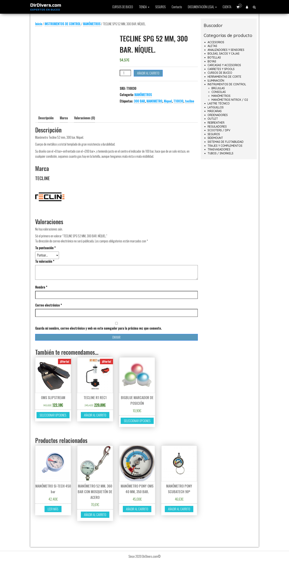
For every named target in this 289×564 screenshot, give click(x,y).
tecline (189, 101)
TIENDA (144, 6)
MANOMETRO (154, 101)
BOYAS (212, 61)
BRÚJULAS (218, 88)
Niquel (168, 101)
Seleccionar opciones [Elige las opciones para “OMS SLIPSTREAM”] (53, 415)
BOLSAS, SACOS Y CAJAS (223, 53)
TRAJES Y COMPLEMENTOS (225, 146)
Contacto (177, 6)
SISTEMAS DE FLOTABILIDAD (226, 142)
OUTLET (213, 119)
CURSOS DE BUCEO (122, 6)
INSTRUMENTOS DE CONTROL (63, 24)
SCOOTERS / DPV (219, 130)
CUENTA (227, 6)
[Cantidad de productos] (125, 73)
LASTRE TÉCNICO (219, 103)
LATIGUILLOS (216, 107)
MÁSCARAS (215, 111)
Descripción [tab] (46, 118)
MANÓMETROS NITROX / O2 (229, 100)
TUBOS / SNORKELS (220, 153)
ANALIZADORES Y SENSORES (226, 50)
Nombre (41, 287)
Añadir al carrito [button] (95, 415)
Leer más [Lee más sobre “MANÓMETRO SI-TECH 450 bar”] (53, 509)
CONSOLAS (218, 92)
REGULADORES (217, 126)
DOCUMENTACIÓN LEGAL (202, 6)
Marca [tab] (64, 118)
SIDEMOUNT (215, 138)
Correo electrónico (48, 305)
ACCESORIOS (216, 42)
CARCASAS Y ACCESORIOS (224, 65)
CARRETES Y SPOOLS (221, 69)
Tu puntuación (45, 248)
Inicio (38, 24)
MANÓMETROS (92, 24)
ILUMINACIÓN (216, 80)
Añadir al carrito (148, 73)
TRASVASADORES (219, 149)
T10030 (178, 101)
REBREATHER (216, 122)
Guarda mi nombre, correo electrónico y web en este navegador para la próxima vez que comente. (98, 328)
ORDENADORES (218, 115)
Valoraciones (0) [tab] (84, 118)
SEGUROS (160, 6)
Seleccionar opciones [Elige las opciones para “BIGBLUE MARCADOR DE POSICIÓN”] (137, 420)
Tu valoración (44, 261)
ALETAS (212, 46)
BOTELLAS (214, 57)
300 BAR (139, 101)
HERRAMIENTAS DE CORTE (224, 76)
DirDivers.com (45, 5)
